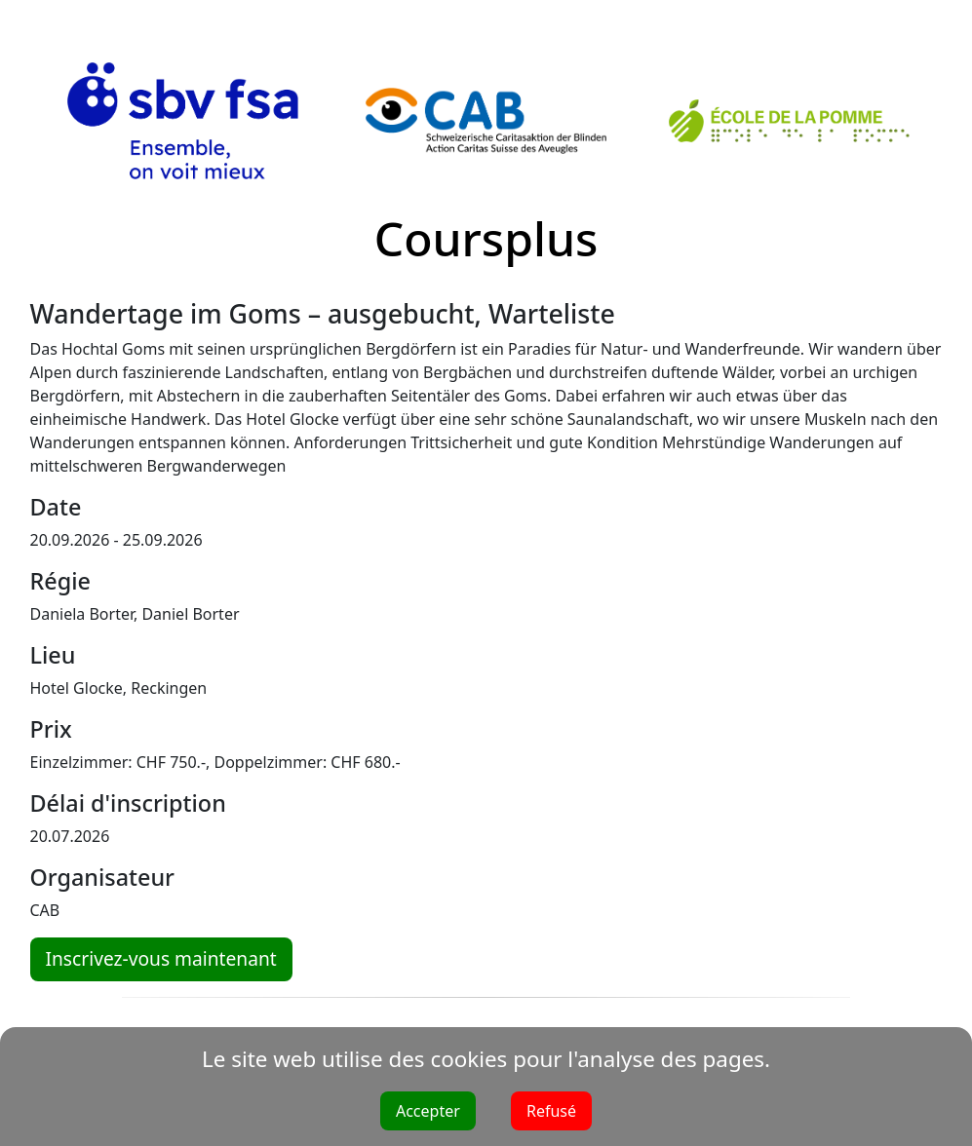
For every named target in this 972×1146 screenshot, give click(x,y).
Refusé (551, 1111)
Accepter (428, 1111)
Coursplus (486, 238)
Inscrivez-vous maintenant (161, 958)
